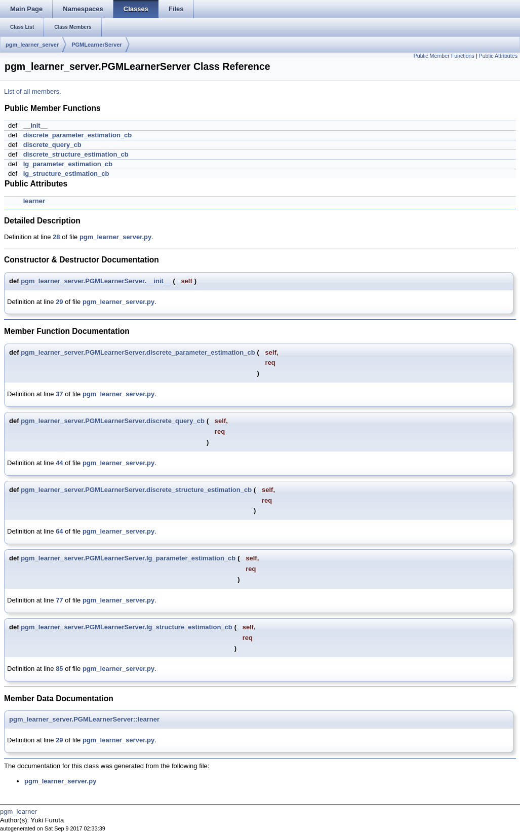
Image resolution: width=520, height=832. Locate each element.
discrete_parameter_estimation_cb (77, 135)
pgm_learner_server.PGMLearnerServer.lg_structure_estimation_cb (126, 627)
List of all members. (32, 91)
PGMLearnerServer (96, 45)
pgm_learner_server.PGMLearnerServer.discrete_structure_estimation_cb (136, 490)
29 (59, 302)
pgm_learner (18, 811)
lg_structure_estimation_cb (66, 173)
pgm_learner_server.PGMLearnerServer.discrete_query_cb (113, 421)
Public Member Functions (444, 56)
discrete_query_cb (52, 144)
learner (34, 201)
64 (59, 531)
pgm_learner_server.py (115, 237)
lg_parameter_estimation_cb (67, 164)
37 (59, 394)
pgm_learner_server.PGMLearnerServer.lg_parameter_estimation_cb (128, 558)
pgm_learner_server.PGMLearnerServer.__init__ (96, 281)
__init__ (35, 125)
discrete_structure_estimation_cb (76, 154)
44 (59, 463)
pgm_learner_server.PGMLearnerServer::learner (84, 719)
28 (56, 237)
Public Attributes (498, 56)
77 (59, 600)
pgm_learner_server (32, 45)
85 (59, 668)
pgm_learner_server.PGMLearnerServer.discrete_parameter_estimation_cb (138, 352)
